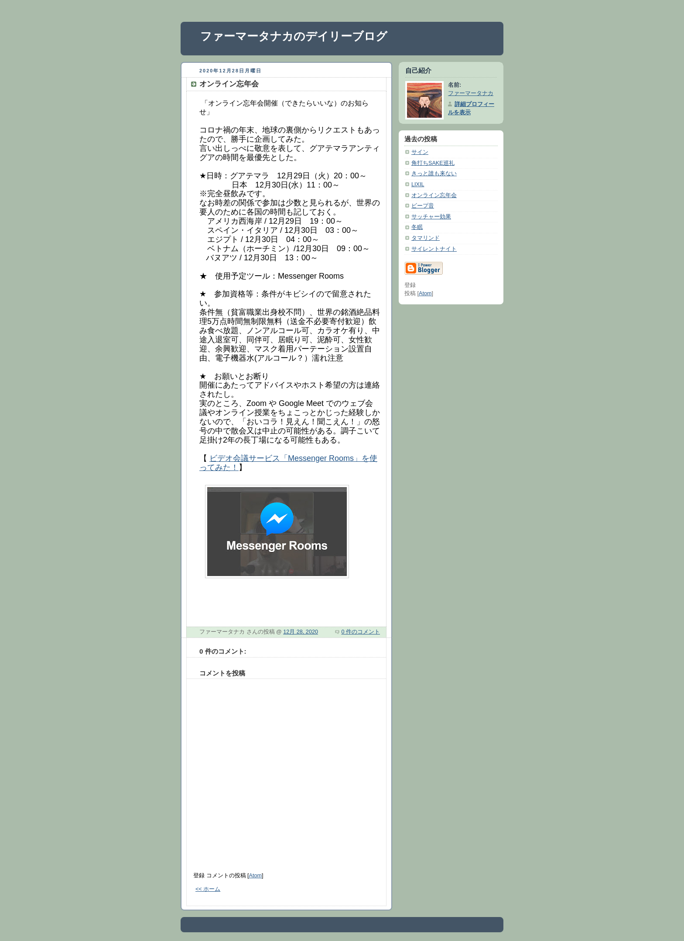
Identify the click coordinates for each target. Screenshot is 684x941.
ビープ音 (422, 206)
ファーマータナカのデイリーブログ (293, 36)
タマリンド (425, 238)
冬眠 (417, 227)
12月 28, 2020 (300, 632)
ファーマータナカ (470, 93)
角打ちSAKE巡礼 (433, 163)
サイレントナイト (434, 249)
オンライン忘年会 (434, 195)
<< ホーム (207, 889)
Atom (255, 876)
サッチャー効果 (431, 217)
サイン (419, 152)
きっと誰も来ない (434, 173)
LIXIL (417, 184)
